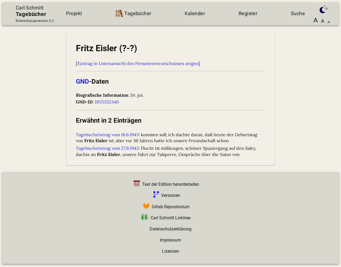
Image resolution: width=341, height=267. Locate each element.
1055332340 (107, 102)
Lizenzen (170, 251)
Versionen (165, 195)
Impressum (170, 240)
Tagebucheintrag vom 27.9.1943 (107, 148)
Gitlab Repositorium (165, 206)
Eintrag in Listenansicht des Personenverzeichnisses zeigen (138, 63)
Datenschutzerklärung (170, 229)
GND (82, 81)
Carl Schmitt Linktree (164, 217)
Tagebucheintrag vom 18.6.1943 (107, 134)
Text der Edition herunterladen (165, 184)
